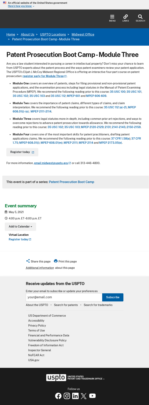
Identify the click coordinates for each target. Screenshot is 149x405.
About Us (27, 34)
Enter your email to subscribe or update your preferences (62, 291)
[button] (38, 262)
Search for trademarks (98, 305)
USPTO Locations (53, 34)
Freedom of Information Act (45, 345)
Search (140, 18)
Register (20, 239)
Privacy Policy (37, 325)
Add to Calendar (20, 227)
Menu (112, 18)
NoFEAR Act (36, 355)
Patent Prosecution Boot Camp (71, 182)
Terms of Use (36, 330)
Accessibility (36, 320)
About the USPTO (37, 305)
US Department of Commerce (47, 315)
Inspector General (39, 350)
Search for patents (66, 305)
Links (125, 18)
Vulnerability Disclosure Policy (47, 340)
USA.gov (33, 360)
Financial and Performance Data (48, 335)
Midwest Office (83, 34)
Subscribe (112, 297)
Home (10, 34)
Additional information (40, 267)
